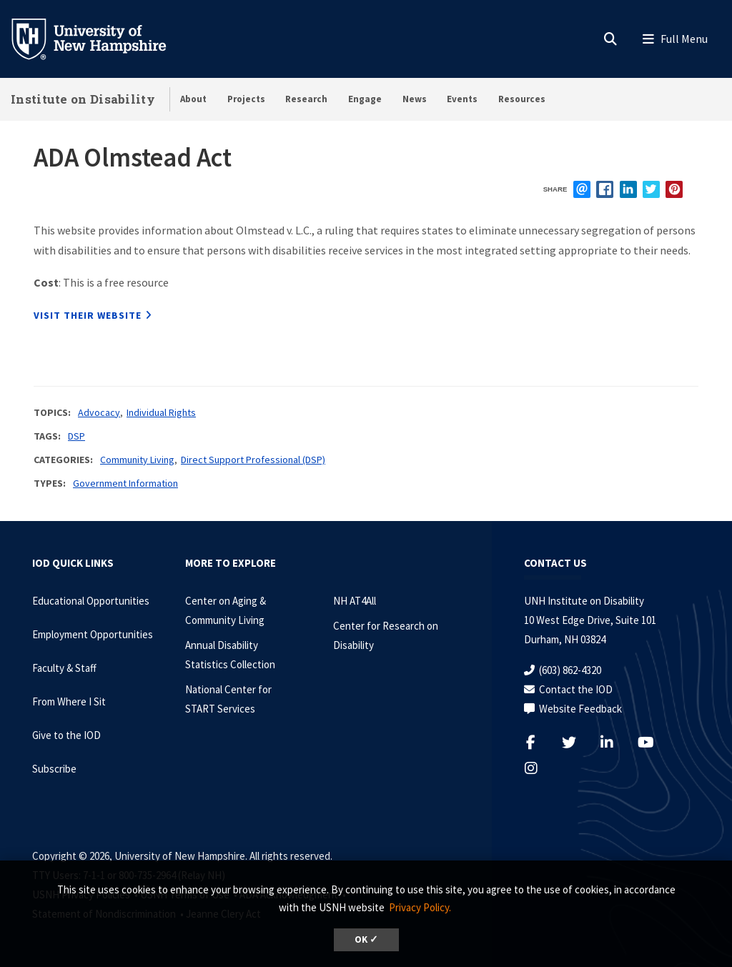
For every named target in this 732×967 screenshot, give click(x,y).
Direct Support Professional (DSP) (253, 459)
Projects (246, 99)
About (193, 99)
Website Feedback (580, 708)
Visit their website (88, 315)
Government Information (125, 483)
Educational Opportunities (90, 601)
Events (462, 99)
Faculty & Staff (64, 668)
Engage (365, 99)
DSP (76, 436)
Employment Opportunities (92, 634)
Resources (521, 99)
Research (306, 99)
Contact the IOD (576, 689)
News (414, 99)
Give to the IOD (66, 735)
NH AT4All (354, 601)
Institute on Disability (83, 99)
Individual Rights (161, 412)
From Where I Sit (69, 701)
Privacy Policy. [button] (420, 907)
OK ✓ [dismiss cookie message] (366, 939)
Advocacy (99, 412)
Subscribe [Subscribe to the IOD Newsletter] (54, 768)
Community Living (137, 459)
